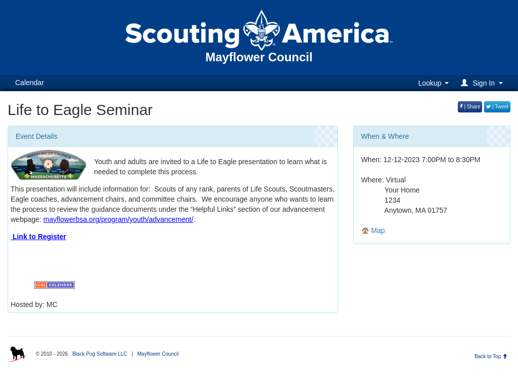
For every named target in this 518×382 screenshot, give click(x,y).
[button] (483, 83)
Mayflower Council (158, 354)
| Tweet (497, 106)
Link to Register (38, 237)
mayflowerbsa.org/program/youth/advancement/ (118, 219)
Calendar (29, 83)
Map (373, 230)
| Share (470, 106)
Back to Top (490, 356)
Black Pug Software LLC (99, 354)
